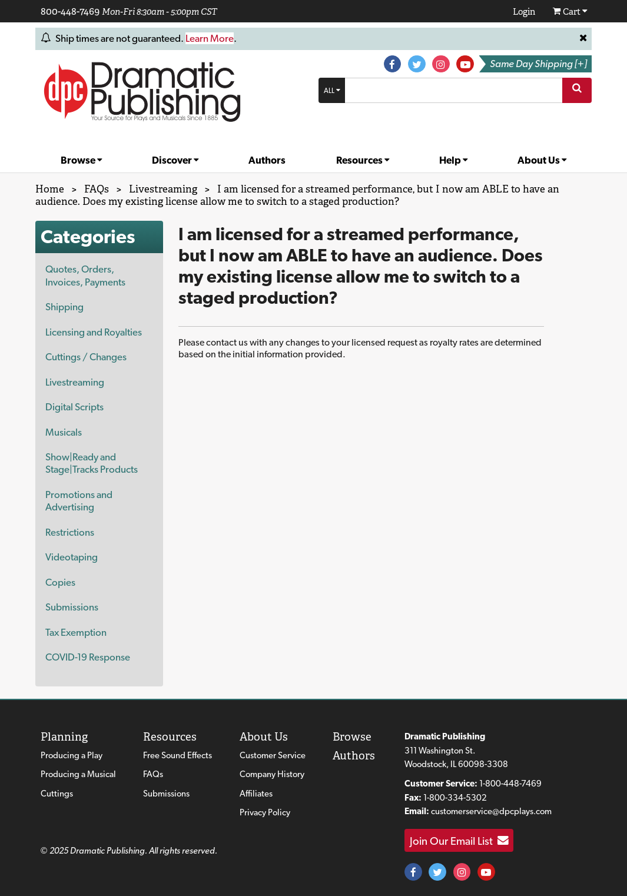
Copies (60, 582)
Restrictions (69, 532)
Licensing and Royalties (93, 332)
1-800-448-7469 (510, 783)
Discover (175, 160)
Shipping (64, 307)
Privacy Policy (265, 812)
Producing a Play (71, 755)
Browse (81, 160)
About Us (541, 160)
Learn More (209, 38)
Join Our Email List (459, 840)
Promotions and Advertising (78, 501)
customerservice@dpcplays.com (491, 811)
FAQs (153, 774)
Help (453, 160)
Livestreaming (74, 382)
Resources (362, 160)
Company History (272, 774)
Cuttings (57, 793)
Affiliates (256, 793)
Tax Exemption (76, 632)
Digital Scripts (74, 407)
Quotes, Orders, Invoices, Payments (85, 275)
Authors (267, 160)
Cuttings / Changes (86, 357)
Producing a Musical (78, 774)
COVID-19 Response (87, 657)
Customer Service (273, 755)
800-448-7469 (70, 11)
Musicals (63, 432)
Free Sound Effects (177, 755)
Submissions (71, 607)
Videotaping (71, 557)
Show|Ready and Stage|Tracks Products (91, 463)
